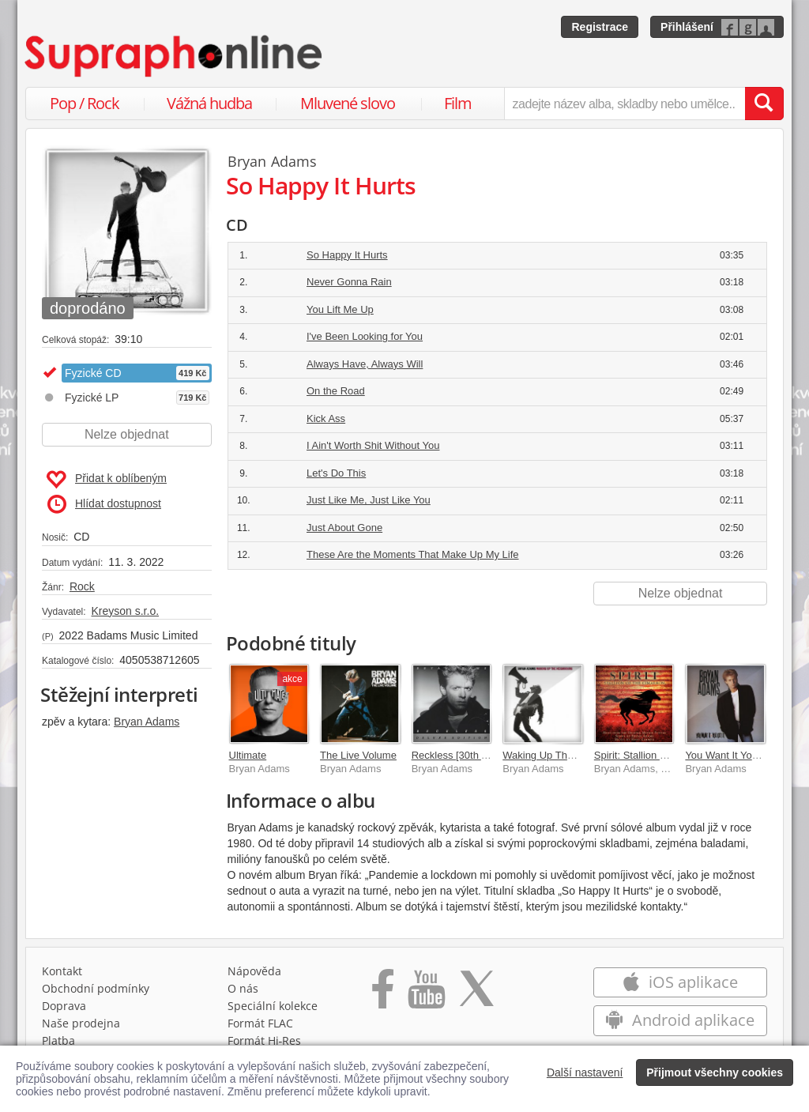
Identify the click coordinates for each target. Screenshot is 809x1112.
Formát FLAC (260, 1023)
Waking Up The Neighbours (565, 755)
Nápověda (254, 970)
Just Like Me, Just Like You (369, 500)
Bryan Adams (146, 721)
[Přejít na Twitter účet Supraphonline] (476, 994)
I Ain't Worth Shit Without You (373, 445)
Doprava (64, 1005)
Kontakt (62, 970)
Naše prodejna (81, 1023)
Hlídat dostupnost (104, 504)
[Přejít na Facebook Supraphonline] (383, 994)
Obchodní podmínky (95, 988)
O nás (243, 988)
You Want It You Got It (735, 755)
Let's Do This (336, 473)
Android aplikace (679, 1020)
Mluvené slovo (347, 103)
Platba (58, 1040)
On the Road (336, 391)
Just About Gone (344, 527)
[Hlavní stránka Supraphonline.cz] (175, 56)
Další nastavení (585, 1072)
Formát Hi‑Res (265, 1040)
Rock (82, 586)
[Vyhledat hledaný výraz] (764, 103)
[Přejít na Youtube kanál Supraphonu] (426, 994)
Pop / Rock (84, 103)
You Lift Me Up (340, 309)
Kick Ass (326, 418)
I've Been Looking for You (365, 336)
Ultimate (248, 755)
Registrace (599, 27)
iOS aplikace (680, 982)
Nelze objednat (127, 434)
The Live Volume (358, 755)
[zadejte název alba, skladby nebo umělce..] (624, 103)
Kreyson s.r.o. (125, 611)
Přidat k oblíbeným (106, 479)
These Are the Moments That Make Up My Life (413, 554)
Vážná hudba (209, 103)
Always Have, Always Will (365, 364)
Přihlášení (686, 27)
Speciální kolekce (273, 1005)
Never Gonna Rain (349, 282)
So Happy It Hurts (347, 255)
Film (458, 103)
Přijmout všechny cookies (714, 1072)
